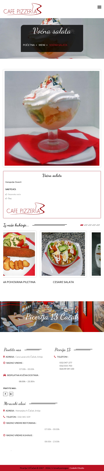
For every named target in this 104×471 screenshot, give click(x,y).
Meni (42, 44)
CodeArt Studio (76, 468)
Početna (29, 44)
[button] (99, 6)
